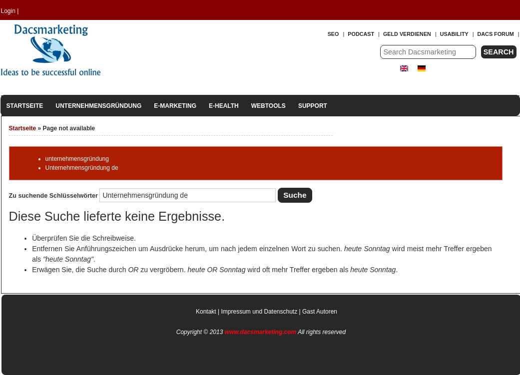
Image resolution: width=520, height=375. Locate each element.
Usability (454, 34)
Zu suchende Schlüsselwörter (54, 195)
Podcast (361, 34)
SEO (333, 34)
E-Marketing (175, 105)
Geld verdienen (407, 34)
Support (312, 105)
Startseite (24, 105)
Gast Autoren (319, 311)
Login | (10, 10)
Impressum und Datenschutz (259, 311)
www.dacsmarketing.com (261, 332)
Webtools (268, 105)
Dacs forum (496, 34)
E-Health (224, 105)
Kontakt (206, 311)
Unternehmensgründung (98, 105)
